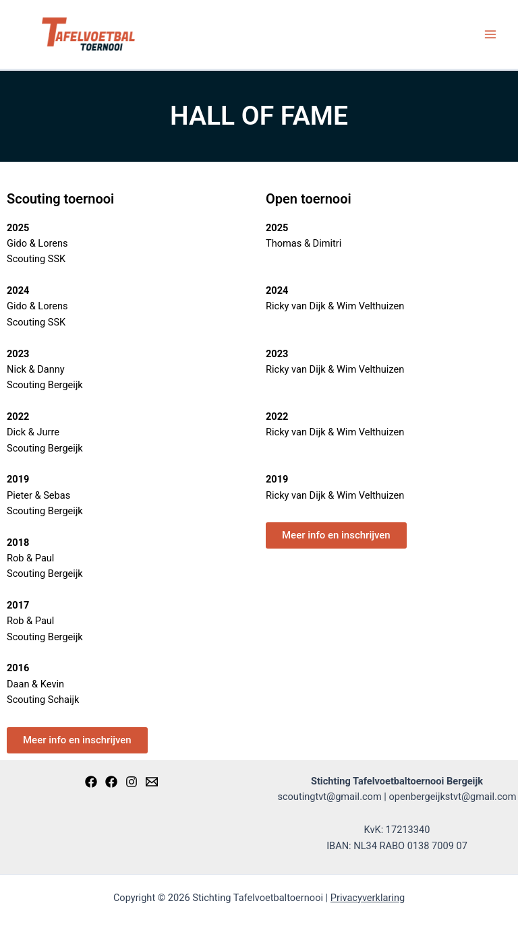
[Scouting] (91, 782)
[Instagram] (131, 782)
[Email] (152, 782)
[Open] (111, 782)
